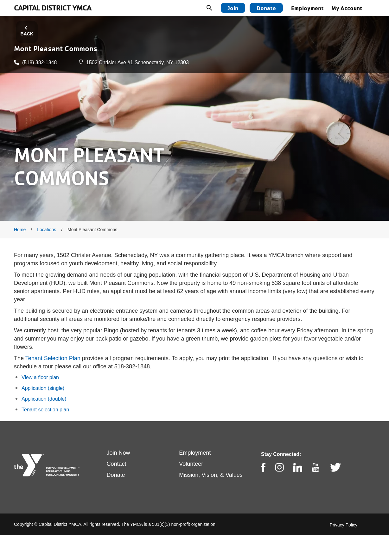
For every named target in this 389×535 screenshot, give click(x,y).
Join (233, 7)
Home (20, 229)
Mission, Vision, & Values (210, 475)
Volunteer (191, 464)
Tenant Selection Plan (52, 358)
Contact (116, 464)
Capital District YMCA (52, 7)
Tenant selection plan (45, 409)
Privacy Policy (343, 524)
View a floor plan (40, 377)
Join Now (118, 453)
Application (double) (44, 399)
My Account (346, 7)
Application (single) (43, 388)
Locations (46, 229)
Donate (266, 7)
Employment (307, 7)
